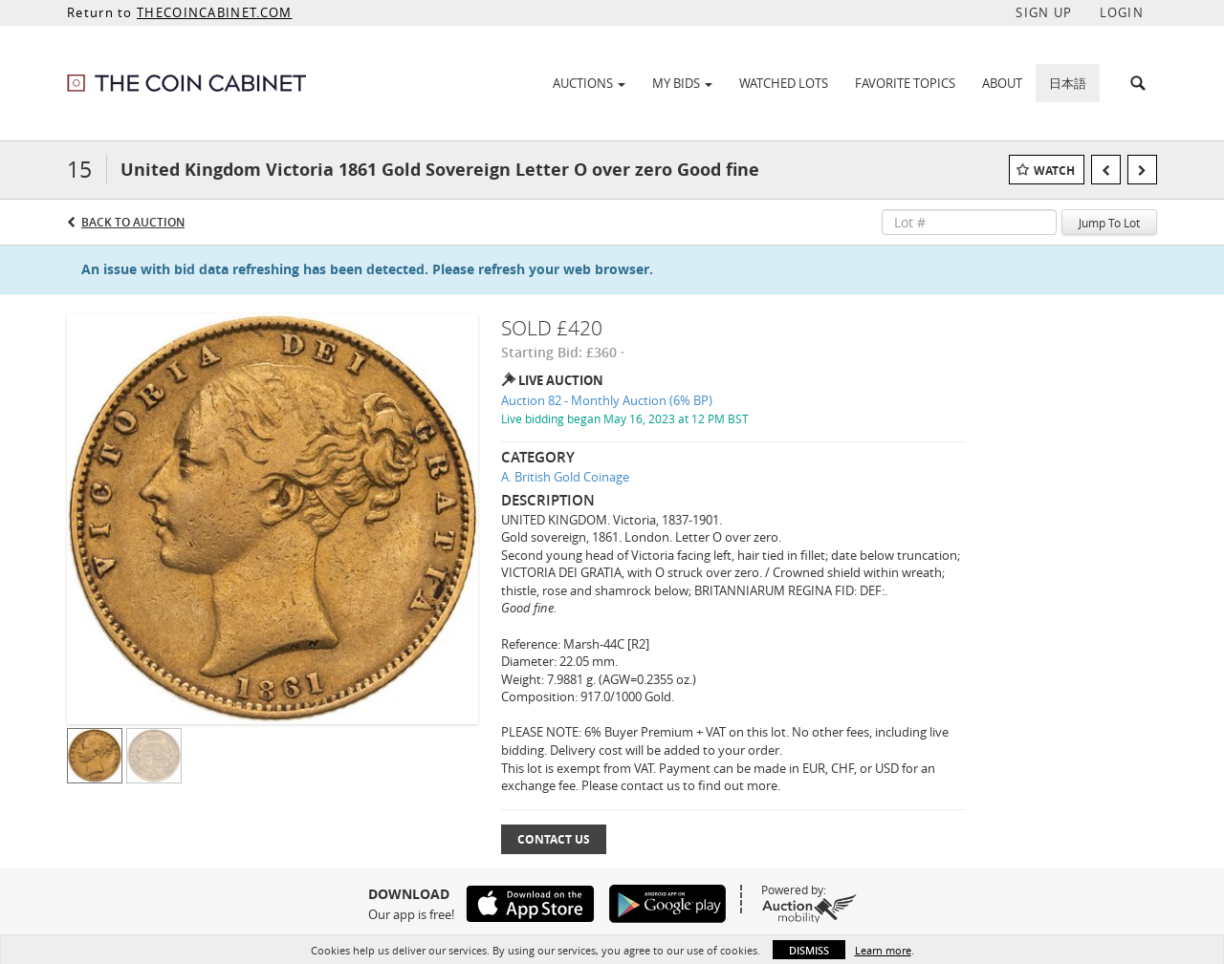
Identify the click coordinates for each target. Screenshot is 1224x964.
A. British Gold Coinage (565, 476)
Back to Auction (133, 222)
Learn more (883, 950)
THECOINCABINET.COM (214, 12)
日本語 (1067, 83)
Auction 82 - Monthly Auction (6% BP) (606, 400)
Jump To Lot (1109, 222)
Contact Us (553, 839)
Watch (1054, 170)
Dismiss (809, 950)
